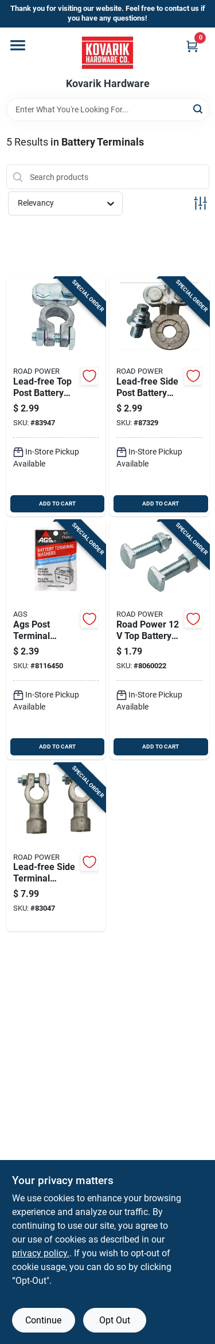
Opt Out (114, 1320)
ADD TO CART (57, 503)
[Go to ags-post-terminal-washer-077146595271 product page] (56, 639)
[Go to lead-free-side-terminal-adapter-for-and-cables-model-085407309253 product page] (56, 847)
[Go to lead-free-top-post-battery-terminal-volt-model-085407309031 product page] (56, 396)
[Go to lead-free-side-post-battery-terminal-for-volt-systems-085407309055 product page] (159, 396)
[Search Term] (107, 109)
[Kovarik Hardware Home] (107, 53)
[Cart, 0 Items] (192, 46)
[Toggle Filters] (200, 203)
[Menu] (17, 45)
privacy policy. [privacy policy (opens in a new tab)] (40, 1253)
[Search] (198, 108)
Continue (43, 1320)
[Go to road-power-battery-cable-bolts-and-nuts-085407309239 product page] (159, 639)
